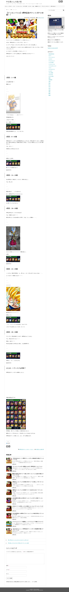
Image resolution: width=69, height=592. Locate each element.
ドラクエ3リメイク (52, 65)
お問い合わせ (53, 6)
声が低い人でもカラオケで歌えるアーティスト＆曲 (17, 543)
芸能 (49, 90)
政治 (49, 84)
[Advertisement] (15, 65)
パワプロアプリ (52, 69)
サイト (7, 573)
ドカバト (32, 449)
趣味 (49, 93)
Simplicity (37, 589)
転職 (49, 95)
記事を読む (14, 464)
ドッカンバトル (19, 6)
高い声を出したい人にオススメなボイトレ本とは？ (17, 540)
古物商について (38, 6)
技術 (49, 83)
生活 (49, 86)
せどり (50, 55)
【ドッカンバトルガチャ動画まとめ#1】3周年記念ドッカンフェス (27, 466)
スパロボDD (51, 62)
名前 (7, 565)
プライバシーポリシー (46, 6)
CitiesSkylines (51, 53)
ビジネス (29, 6)
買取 (49, 91)
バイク (14, 6)
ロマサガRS (25, 6)
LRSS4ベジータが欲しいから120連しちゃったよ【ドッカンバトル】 (28, 506)
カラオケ (10, 6)
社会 (33, 6)
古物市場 (50, 79)
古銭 (49, 81)
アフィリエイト (52, 57)
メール (8, 569)
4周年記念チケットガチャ (24, 449)
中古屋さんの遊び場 (14, 2)
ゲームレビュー (52, 60)
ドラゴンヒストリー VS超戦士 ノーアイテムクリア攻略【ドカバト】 (28, 521)
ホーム (6, 6)
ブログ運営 (51, 72)
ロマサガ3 (51, 74)
